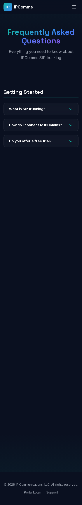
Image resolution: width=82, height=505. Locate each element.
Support (52, 492)
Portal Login (32, 492)
